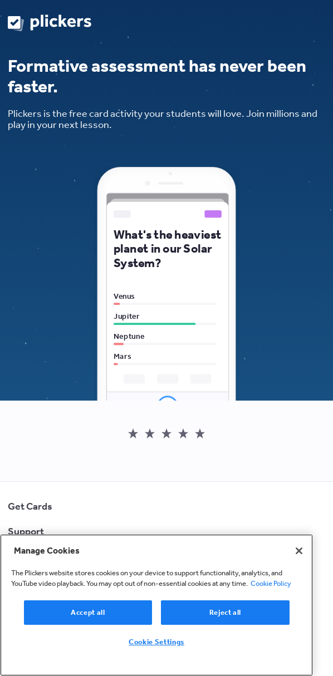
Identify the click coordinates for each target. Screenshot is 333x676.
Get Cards (30, 506)
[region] (156, 605)
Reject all (225, 612)
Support (26, 531)
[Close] (299, 551)
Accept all (88, 612)
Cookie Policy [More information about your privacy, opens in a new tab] (271, 583)
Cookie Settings (156, 642)
